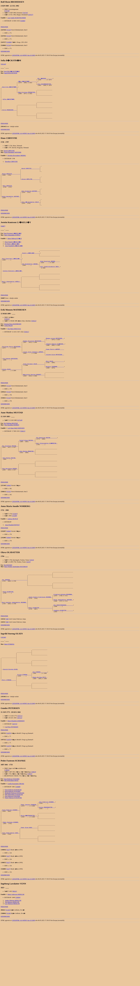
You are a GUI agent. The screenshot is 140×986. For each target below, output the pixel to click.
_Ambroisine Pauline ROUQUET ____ (33, 404)
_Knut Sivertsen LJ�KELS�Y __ (11, 275)
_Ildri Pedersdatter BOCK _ (10, 894)
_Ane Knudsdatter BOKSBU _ (30, 281)
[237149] (19, 451)
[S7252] (8, 530)
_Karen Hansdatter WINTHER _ (10, 210)
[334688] (17, 842)
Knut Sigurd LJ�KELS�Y (13, 257)
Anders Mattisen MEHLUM (13, 963)
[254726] (25, 13)
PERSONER (4, 27)
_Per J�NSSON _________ (45, 78)
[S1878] (8, 788)
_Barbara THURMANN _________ (54, 395)
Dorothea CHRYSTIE (11, 169)
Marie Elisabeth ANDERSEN (16, 776)
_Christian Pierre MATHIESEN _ (11, 371)
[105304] (3, 684)
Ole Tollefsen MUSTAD (11, 454)
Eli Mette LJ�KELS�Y (12, 259)
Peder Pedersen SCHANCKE (13, 853)
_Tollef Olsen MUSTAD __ (27, 472)
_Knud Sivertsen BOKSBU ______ (50, 278)
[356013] (22, 462)
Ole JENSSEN (8, 603)
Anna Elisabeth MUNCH (12, 563)
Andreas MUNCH (12, 557)
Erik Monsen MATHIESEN (10, 385)
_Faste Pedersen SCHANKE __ (10, 867)
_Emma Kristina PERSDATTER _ (26, 94)
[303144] (3, 64)
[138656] (7, 825)
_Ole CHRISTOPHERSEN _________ (63, 650)
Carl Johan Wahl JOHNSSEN (16, 459)
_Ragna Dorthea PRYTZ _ (39, 730)
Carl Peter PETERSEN (11, 782)
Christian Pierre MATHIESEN (12, 346)
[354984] (22, 21)
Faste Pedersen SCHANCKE (13, 845)
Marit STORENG (9, 691)
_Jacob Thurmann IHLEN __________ (33, 391)
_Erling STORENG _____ (24, 727)
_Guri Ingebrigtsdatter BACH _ (50, 284)
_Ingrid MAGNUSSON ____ (9, 115)
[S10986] (9, 42)
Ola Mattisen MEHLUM (12, 965)
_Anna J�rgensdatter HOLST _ (30, 216)
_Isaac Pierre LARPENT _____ (54, 374)
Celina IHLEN (8, 348)
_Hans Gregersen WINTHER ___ (30, 203)
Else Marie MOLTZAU (14, 351)
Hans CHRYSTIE (7, 197)
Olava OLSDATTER (8, 634)
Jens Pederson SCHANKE (12, 851)
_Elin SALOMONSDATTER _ (44, 85)
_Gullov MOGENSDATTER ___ (46, 864)
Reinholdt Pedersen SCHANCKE (14, 848)
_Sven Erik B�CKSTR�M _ (9, 88)
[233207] (15, 552)
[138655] (29, 829)
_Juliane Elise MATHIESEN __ (54, 380)
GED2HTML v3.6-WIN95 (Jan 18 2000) (23, 55)
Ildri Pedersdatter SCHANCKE (14, 849)
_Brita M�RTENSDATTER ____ (29, 873)
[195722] (19, 773)
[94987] (3, 241)
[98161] (14, 954)
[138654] (33, 827)
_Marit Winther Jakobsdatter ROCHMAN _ (14, 647)
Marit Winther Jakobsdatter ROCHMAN (16, 605)
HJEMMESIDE (5, 51)
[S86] (7, 666)
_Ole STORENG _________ (39, 723)
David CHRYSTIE (9, 158)
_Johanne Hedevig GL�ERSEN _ (55, 367)
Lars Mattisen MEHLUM (12, 967)
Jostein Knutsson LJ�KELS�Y (13, 289)
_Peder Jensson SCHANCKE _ (29, 860)
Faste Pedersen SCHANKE (11, 834)
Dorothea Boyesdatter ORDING (17, 162)
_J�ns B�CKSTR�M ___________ (27, 81)
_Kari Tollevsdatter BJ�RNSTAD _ (47, 475)
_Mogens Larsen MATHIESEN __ (54, 361)
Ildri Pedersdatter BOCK (11, 835)
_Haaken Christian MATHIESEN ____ (33, 364)
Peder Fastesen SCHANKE (11, 881)
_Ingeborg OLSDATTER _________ (63, 657)
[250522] (33, 343)
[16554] (31, 598)
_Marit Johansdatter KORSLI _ (11, 302)
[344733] (14, 779)
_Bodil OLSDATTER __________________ (40, 654)
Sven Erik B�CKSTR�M (11, 71)
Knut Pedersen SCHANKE (12, 846)
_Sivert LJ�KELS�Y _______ (31, 268)
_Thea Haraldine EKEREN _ (9, 505)
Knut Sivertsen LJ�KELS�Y (13, 248)
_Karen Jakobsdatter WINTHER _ (63, 644)
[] (3, 30)
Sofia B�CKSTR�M (9, 102)
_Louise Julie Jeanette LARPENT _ (33, 377)
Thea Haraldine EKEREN (11, 455)
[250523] (7, 341)
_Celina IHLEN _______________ (11, 398)
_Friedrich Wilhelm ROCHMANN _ (63, 638)
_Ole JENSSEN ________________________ (14, 620)
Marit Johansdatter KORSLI (12, 250)
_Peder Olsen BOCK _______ (29, 888)
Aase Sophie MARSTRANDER (16, 18)
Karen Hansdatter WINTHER (12, 159)
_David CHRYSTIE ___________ (30, 176)
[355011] (26, 354)
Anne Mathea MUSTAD (9, 492)
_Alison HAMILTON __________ (30, 189)
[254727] (30, 14)
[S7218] (8, 30)
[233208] (14, 554)
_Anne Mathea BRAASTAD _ (27, 484)
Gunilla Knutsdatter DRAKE (16, 839)
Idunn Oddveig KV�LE (15, 253)
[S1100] (8, 973)
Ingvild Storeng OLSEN (10, 720)
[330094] (17, 960)
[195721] (19, 771)
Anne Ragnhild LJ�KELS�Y (14, 261)
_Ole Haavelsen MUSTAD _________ (46, 468)
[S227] (8, 913)
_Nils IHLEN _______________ (54, 388)
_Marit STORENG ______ (8, 733)
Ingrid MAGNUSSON (10, 73)
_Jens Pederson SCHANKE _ (46, 857)
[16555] (28, 600)
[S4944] (8, 524)
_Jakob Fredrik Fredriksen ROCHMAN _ (40, 641)
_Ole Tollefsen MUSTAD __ (9, 478)
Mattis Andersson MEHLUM (16, 957)
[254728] (7, 11)
